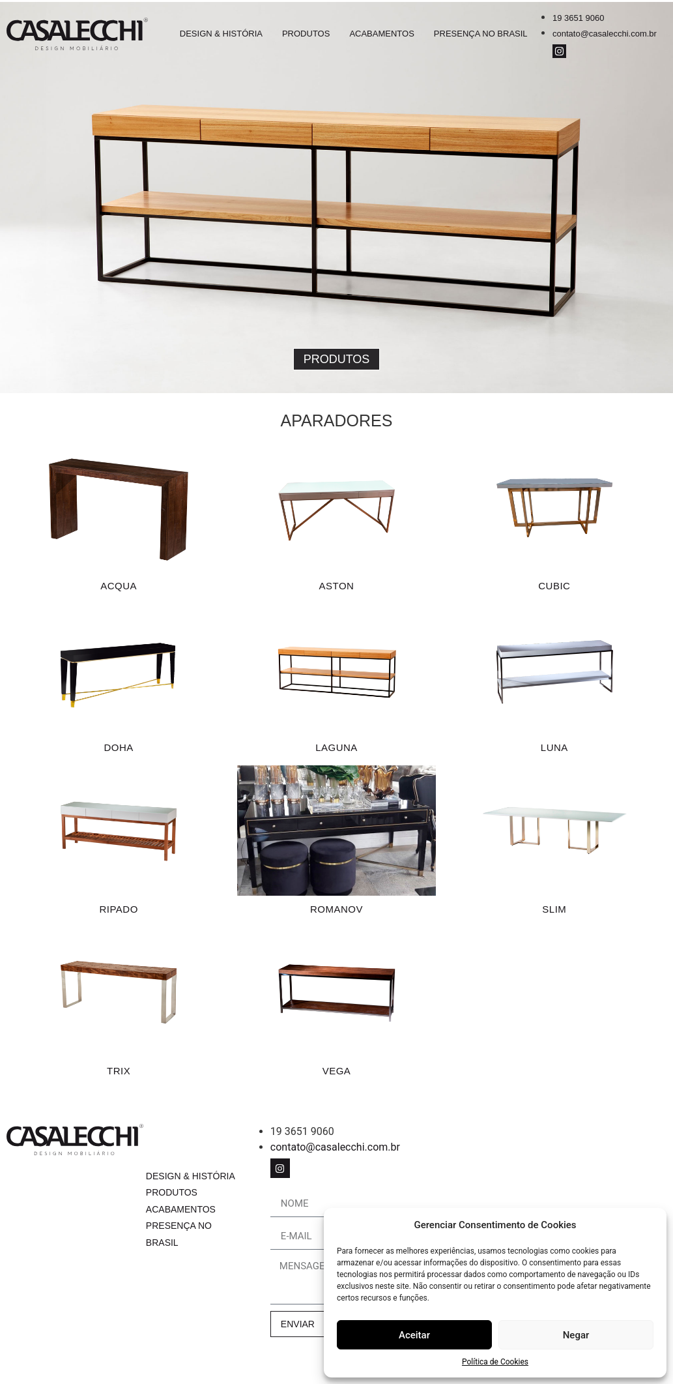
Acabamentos (381, 33)
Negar (576, 1335)
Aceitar (414, 1335)
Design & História (221, 33)
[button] (336, 359)
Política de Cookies (495, 1361)
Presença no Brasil (481, 33)
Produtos (306, 33)
